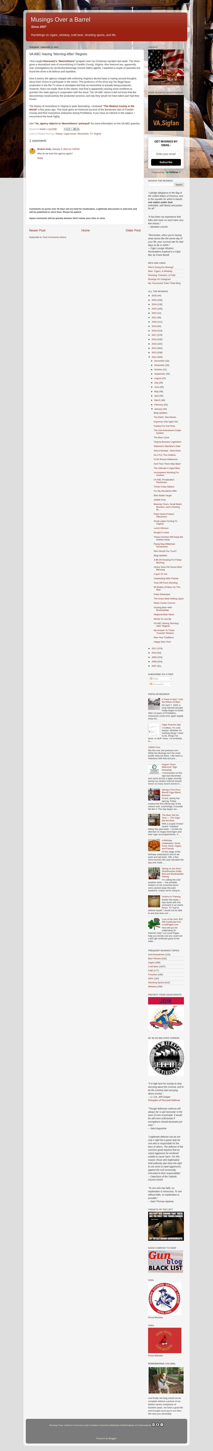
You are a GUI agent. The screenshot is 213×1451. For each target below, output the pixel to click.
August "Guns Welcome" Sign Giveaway (169, 767)
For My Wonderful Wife (165, 491)
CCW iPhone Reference (166, 459)
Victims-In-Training (171, 896)
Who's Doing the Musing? (161, 267)
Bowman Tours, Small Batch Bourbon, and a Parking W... (168, 507)
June (157, 387)
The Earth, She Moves (165, 417)
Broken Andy (44, 149)
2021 (154, 317)
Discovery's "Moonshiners (58, 61)
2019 (154, 326)
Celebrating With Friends (166, 578)
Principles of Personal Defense (164, 1100)
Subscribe (166, 162)
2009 (154, 657)
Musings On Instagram (159, 279)
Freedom (152, 974)
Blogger (112, 1438)
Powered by (166, 172)
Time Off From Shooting (166, 583)
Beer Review (154, 958)
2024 (154, 304)
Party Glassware (162, 594)
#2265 (159, 1179)
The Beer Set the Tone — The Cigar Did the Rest (171, 818)
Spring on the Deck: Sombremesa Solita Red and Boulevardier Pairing (173, 872)
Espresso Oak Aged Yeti (166, 421)
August (158, 378)
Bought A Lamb (161, 532)
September (160, 374)
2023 (154, 308)
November (159, 365)
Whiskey (152, 986)
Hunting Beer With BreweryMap (163, 608)
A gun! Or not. (161, 574)
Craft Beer (153, 966)
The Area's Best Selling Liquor (169, 598)
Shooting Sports (156, 982)
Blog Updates (160, 413)
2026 (154, 295)
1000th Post (160, 500)
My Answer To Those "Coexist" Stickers (164, 631)
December (159, 361)
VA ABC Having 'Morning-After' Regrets (166, 624)
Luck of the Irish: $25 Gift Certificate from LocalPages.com (172, 922)
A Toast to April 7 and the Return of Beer (172, 700)
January (158, 409)
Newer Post (37, 230)
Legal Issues (70, 133)
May (156, 391)
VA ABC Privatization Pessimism (164, 481)
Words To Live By (162, 619)
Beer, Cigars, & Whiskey (160, 271)
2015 (154, 344)
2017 (154, 335)
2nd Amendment (156, 954)
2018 (154, 330)
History (59, 133)
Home (85, 230)
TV (91, 133)
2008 (154, 661)
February (159, 404)
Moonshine (83, 133)
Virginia (97, 133)
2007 (154, 666)
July (156, 382)
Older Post (133, 230)
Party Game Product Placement (164, 515)
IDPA (150, 978)
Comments (157, 684)
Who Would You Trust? (165, 551)
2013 (154, 352)
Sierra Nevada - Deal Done (167, 450)
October (158, 369)
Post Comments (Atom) (54, 237)
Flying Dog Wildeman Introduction (164, 545)
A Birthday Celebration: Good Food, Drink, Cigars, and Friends (172, 844)
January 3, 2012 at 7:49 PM (66, 149)
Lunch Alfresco (161, 528)
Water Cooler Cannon (164, 603)
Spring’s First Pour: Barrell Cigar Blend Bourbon (171, 792)
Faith (150, 970)
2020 (154, 322)
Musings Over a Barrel (60, 19)
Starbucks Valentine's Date (167, 446)
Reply (40, 158)
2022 (154, 313)
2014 (154, 348)
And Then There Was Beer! (167, 464)
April (156, 396)
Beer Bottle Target (163, 495)
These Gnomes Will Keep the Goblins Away (168, 538)
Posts (154, 679)
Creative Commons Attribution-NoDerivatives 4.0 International (127, 1425)
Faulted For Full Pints (164, 426)
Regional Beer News (164, 614)
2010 (154, 653)
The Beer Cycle (161, 437)
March (157, 400)
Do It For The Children (165, 455)
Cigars (151, 962)
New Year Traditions (164, 637)
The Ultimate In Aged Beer (167, 468)
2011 (154, 648)
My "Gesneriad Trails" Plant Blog (164, 283)
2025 (154, 300)
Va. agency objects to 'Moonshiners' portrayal (62, 123)
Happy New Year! (162, 642)
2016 (154, 339)
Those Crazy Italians (164, 486)
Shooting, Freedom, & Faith (162, 275)
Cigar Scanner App (171, 724)
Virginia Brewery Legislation (167, 442)
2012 (154, 357)
